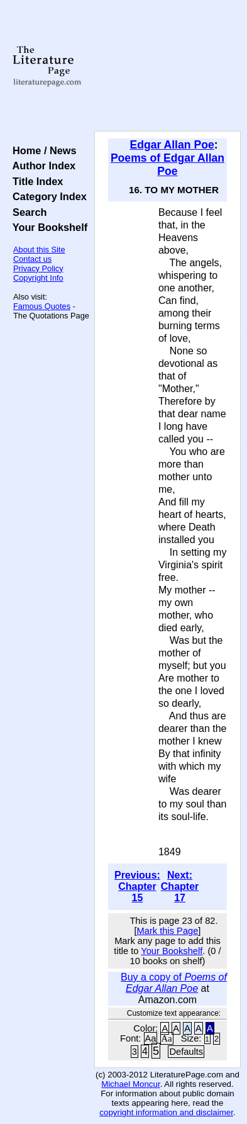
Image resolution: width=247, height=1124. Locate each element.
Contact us (32, 259)
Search (27, 212)
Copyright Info (38, 278)
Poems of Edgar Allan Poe (167, 164)
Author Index (41, 165)
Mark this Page (168, 931)
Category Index (47, 196)
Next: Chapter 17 (180, 886)
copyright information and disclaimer (166, 1112)
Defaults (186, 1052)
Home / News (42, 150)
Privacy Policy (38, 268)
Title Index (35, 181)
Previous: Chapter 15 (137, 886)
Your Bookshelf (47, 227)
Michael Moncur (130, 1084)
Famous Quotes (41, 306)
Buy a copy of (174, 983)
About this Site (39, 249)
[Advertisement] (167, 66)
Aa (150, 1038)
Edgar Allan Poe (171, 144)
